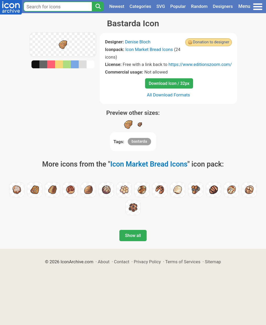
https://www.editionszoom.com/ (200, 64)
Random (199, 6)
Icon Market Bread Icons (149, 49)
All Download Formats (168, 94)
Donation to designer (211, 42)
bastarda (139, 141)
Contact (121, 261)
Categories (140, 6)
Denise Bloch (137, 41)
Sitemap (213, 261)
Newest (116, 6)
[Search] (98, 7)
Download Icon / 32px (169, 83)
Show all (133, 235)
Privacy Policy (147, 261)
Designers (223, 6)
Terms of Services (182, 261)
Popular (178, 6)
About (104, 261)
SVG (160, 6)
